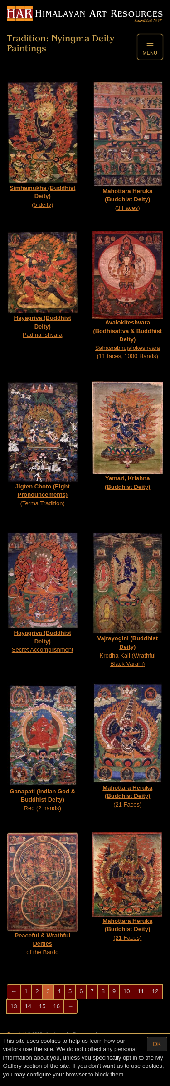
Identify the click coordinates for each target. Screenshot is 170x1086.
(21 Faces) (128, 745)
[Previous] (14, 991)
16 (56, 1006)
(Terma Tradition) (42, 444)
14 (27, 1006)
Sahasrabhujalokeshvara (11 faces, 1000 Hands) (128, 295)
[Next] (70, 1006)
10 (126, 991)
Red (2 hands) (42, 747)
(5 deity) (42, 144)
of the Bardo (42, 894)
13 (13, 1006)
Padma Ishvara (42, 284)
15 (42, 1006)
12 (155, 991)
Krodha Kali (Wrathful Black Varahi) (128, 599)
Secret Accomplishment (42, 592)
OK (157, 1044)
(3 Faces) (128, 145)
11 (141, 991)
